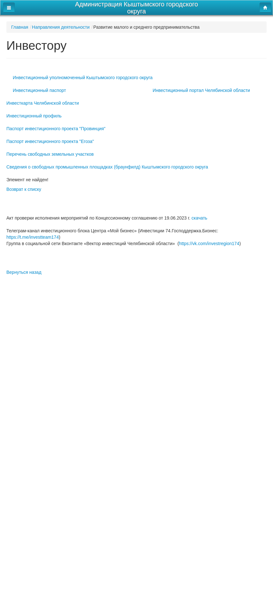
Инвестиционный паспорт (39, 90)
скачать (199, 218)
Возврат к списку (23, 189)
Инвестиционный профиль (34, 115)
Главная (19, 27)
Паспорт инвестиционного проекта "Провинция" (55, 128)
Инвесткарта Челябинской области (42, 103)
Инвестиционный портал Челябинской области (201, 90)
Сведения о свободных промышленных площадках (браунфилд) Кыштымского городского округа (107, 166)
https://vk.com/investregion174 (209, 243)
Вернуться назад (24, 272)
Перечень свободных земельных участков (50, 154)
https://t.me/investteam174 (32, 237)
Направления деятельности (60, 27)
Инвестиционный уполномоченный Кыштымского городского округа (83, 77)
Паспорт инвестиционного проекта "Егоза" (50, 141)
